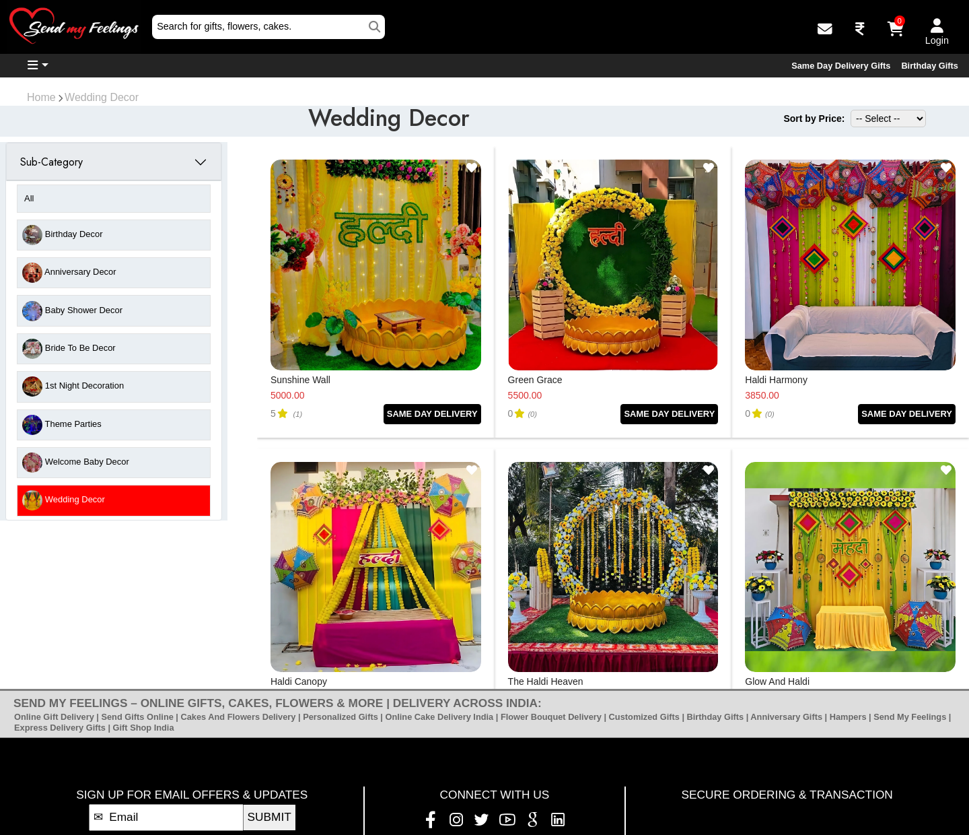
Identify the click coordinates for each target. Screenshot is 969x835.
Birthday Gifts (929, 66)
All (29, 198)
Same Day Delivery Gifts (840, 66)
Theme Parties (62, 425)
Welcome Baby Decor (75, 463)
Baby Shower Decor (72, 311)
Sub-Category (51, 162)
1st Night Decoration (73, 386)
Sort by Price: (814, 118)
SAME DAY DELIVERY (432, 414)
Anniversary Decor (69, 273)
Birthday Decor (62, 235)
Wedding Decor (102, 97)
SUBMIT (269, 817)
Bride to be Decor (68, 349)
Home (41, 97)
